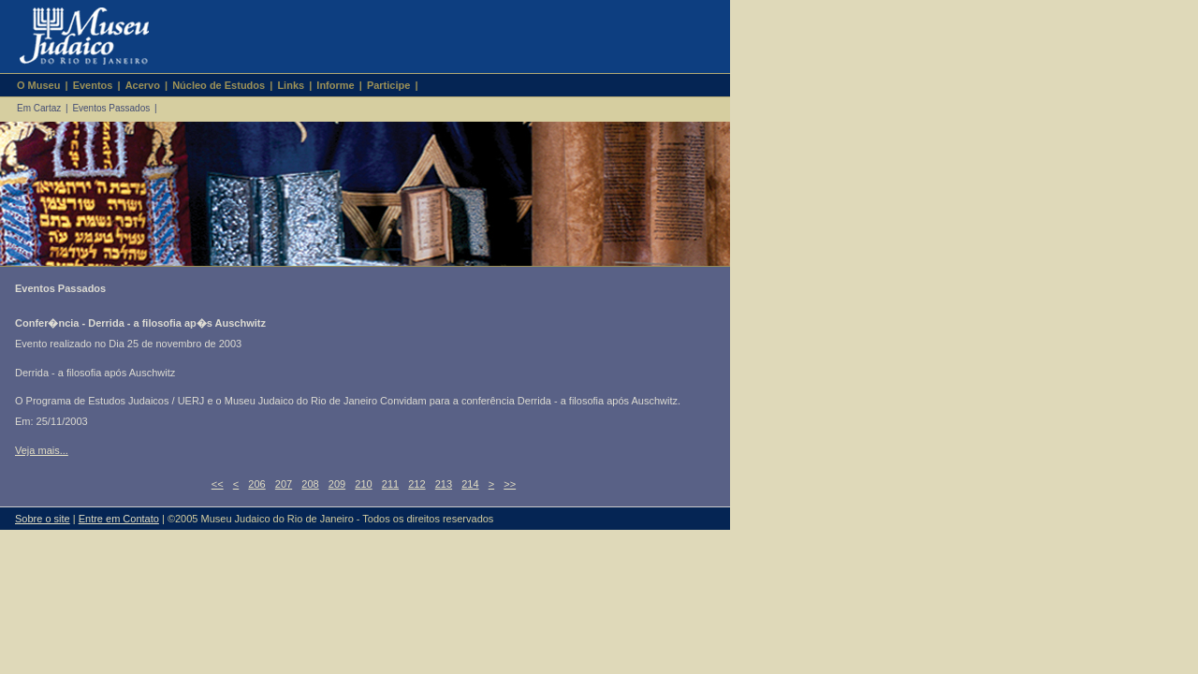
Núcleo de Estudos (218, 85)
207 (283, 484)
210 (363, 484)
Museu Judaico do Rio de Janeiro (76, 36)
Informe (335, 85)
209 (337, 484)
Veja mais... (41, 450)
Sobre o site (42, 518)
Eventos (93, 85)
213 (443, 484)
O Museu (38, 85)
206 (256, 484)
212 (416, 484)
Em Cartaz (39, 108)
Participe (388, 85)
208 (309, 484)
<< (218, 484)
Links (290, 85)
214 (469, 484)
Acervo (142, 85)
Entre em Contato (119, 518)
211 (390, 484)
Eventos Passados (111, 108)
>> (510, 484)
